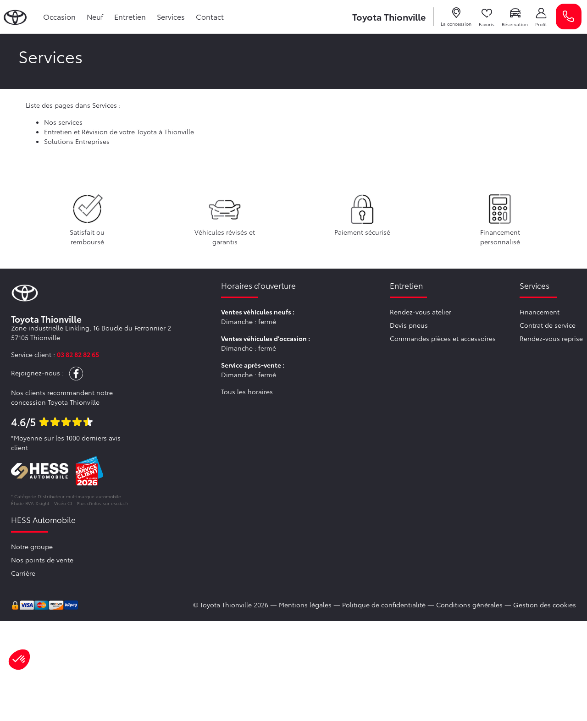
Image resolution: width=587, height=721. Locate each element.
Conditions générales (469, 604)
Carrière (23, 573)
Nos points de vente (42, 559)
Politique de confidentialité (384, 604)
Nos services (63, 122)
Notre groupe (32, 546)
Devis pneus (409, 325)
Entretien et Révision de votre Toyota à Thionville (119, 131)
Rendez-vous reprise (551, 338)
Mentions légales (305, 604)
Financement (539, 311)
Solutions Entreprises (77, 141)
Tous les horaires (247, 391)
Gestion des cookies (544, 604)
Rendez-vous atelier (420, 311)
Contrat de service (548, 325)
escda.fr (119, 503)
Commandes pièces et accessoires (443, 338)
